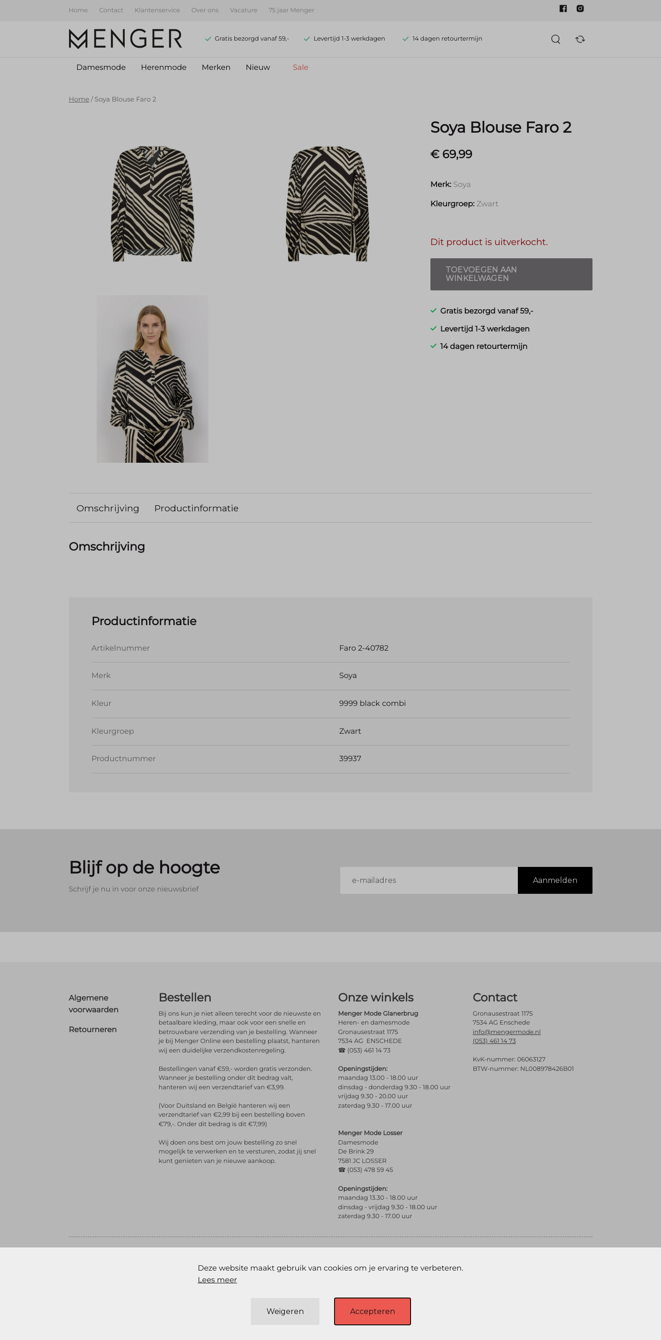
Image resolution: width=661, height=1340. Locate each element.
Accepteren (372, 1311)
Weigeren (285, 1311)
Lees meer (217, 1280)
